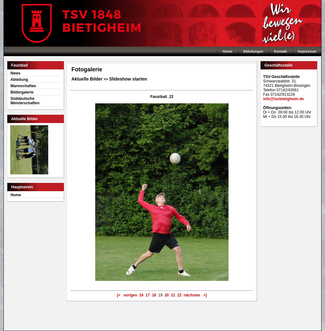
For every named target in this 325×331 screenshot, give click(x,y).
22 (179, 295)
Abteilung (19, 79)
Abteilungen (253, 51)
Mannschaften (23, 86)
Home (162, 23)
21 (173, 295)
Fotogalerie (86, 69)
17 (148, 295)
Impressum (307, 51)
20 (167, 295)
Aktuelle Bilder (87, 78)
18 (154, 295)
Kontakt (280, 51)
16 (141, 295)
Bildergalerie (22, 92)
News (15, 73)
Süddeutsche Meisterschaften (24, 100)
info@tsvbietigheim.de (283, 99)
